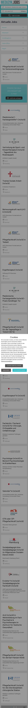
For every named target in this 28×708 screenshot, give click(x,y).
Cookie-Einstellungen (14, 365)
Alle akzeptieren (19, 370)
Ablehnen (6, 370)
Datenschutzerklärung (6, 361)
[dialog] (14, 354)
